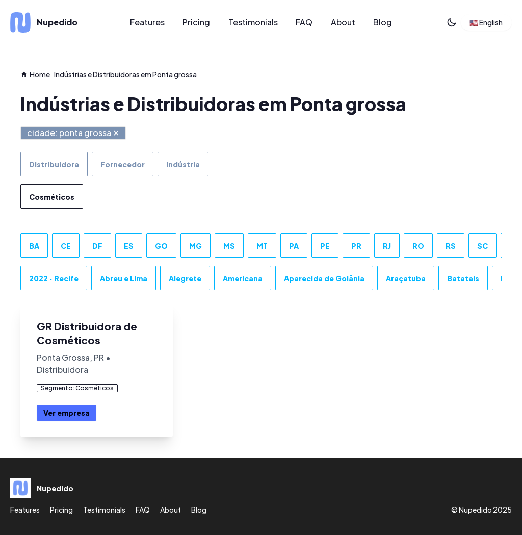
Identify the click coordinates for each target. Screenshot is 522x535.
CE (66, 245)
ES (129, 245)
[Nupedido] (60, 22)
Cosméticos (51, 196)
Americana (243, 278)
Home (35, 74)
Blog (382, 22)
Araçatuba (406, 278)
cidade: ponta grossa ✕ (73, 132)
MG (195, 245)
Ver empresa (66, 412)
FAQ (304, 22)
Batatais (463, 278)
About (343, 22)
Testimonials (253, 22)
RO (418, 245)
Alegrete (185, 278)
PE (325, 245)
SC (482, 245)
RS (451, 245)
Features (147, 22)
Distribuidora (54, 164)
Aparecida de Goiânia (324, 278)
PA (294, 245)
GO (161, 245)
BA (34, 245)
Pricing (196, 22)
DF (97, 245)
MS (229, 245)
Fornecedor (122, 164)
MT (262, 245)
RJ (387, 245)
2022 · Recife (54, 278)
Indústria (183, 164)
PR (356, 245)
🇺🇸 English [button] (486, 22)
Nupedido (475, 509)
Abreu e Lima (123, 278)
